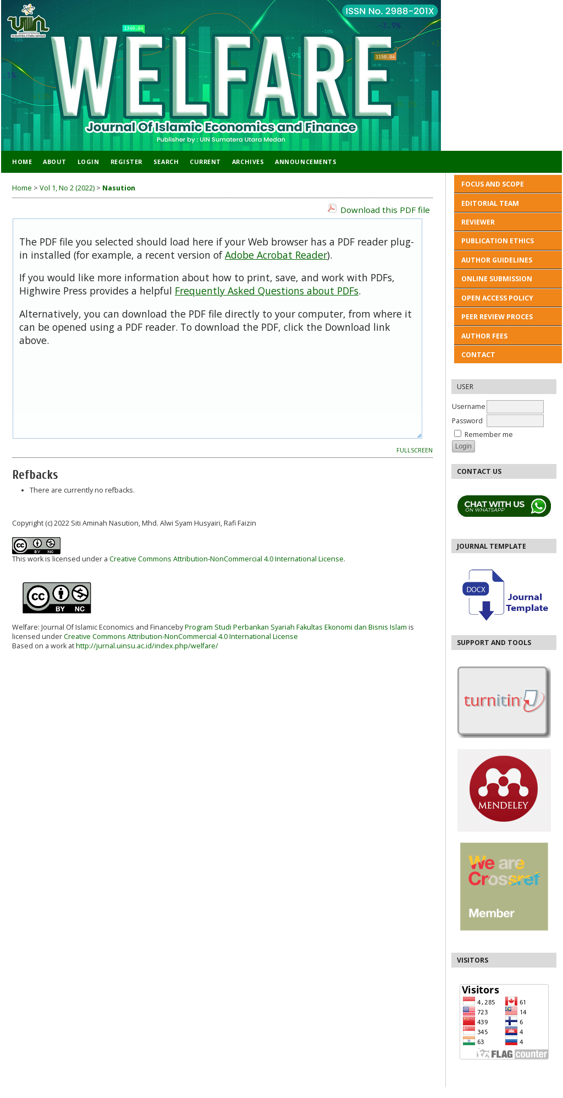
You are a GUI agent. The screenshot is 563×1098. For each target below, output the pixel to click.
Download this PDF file (385, 209)
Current (205, 161)
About (55, 161)
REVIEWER (478, 222)
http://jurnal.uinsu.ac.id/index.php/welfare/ (147, 646)
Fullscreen (414, 450)
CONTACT (478, 354)
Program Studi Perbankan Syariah (239, 627)
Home (22, 161)
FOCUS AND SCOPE (492, 184)
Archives (248, 161)
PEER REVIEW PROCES (497, 316)
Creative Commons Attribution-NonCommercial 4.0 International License (226, 559)
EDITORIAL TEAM (490, 203)
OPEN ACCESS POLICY (497, 298)
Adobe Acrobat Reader (276, 254)
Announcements (305, 161)
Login (89, 161)
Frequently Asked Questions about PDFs (266, 290)
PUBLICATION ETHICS (498, 240)
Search (166, 161)
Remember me (489, 434)
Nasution (118, 188)
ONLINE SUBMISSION (496, 278)
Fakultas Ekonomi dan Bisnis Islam (351, 627)
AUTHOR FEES (484, 336)
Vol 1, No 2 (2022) (67, 188)
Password (467, 420)
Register (126, 161)
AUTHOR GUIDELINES (496, 260)
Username (468, 406)
